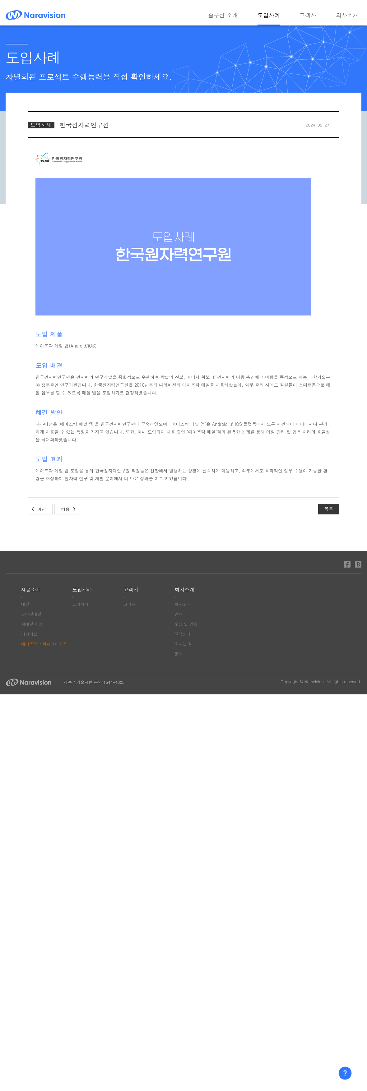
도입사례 (269, 15)
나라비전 (35, 15)
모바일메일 (31, 614)
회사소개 (347, 15)
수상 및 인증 (185, 624)
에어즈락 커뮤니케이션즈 (44, 644)
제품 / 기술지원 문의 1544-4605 (94, 682)
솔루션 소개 (223, 15)
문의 (178, 654)
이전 (41, 509)
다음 (65, 509)
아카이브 (29, 634)
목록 (328, 509)
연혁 (178, 614)
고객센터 (182, 634)
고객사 (308, 15)
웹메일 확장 (32, 624)
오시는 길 (183, 644)
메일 (25, 604)
